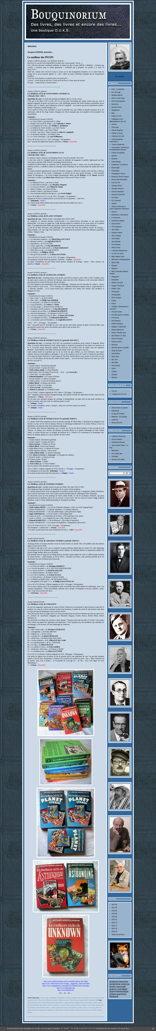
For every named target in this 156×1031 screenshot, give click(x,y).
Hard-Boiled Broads (118, 442)
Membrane (115, 450)
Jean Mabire (115, 238)
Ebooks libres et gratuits (119, 408)
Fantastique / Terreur (118, 173)
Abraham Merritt (116, 95)
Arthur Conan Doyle (118, 98)
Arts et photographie (118, 101)
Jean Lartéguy (116, 235)
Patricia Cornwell (117, 282)
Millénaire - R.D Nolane (119, 417)
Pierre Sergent (116, 297)
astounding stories (48, 1002)
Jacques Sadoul (116, 232)
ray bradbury (31, 1007)
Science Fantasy (117, 338)
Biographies (115, 110)
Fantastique (115, 171)
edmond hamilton (33, 1005)
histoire (113, 996)
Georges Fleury (116, 185)
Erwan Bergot (116, 162)
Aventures (114, 104)
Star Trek (114, 359)
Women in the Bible (117, 459)
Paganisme (115, 277)
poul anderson (72, 1007)
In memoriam (115, 217)
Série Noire (115, 356)
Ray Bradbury (116, 321)
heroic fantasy (97, 1010)
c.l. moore (62, 1005)
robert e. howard (80, 1005)
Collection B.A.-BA (117, 136)
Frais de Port (115, 182)
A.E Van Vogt (115, 92)
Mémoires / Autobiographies (120, 259)
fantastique (122, 991)
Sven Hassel (115, 365)
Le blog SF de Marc (118, 414)
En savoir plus (123, 1029)
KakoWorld (115, 411)
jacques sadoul (36, 1002)
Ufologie (114, 374)
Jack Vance (115, 229)
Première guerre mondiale (120, 315)
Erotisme (114, 158)
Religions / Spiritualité (118, 327)
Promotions (115, 318)
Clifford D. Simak (117, 133)
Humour (114, 212)
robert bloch (99, 1005)
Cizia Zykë (115, 127)
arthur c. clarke (51, 1007)
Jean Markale (115, 241)
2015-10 (114, 928)
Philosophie (115, 291)
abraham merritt (74, 1010)
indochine (123, 981)
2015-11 (114, 925)
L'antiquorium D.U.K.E (118, 394)
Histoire (114, 203)
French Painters (116, 439)
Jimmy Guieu (115, 247)
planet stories (69, 1002)
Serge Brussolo (116, 350)
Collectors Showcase (118, 436)
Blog (113, 113)
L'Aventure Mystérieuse (119, 250)
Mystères (114, 268)
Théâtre (114, 371)
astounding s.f (59, 1002)
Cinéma (114, 124)
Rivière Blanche (116, 423)
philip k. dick (82, 1007)
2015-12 (114, 922)
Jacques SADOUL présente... (40, 52)
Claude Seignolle (117, 130)
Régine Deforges (117, 323)
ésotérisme (114, 984)
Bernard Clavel (116, 107)
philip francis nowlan (61, 1010)
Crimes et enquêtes (117, 153)
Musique (114, 265)
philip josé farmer (61, 1007)
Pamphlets (115, 280)
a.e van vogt (91, 1007)
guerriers (122, 994)
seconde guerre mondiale (118, 988)
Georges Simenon (117, 188)
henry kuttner (70, 1005)
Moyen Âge (115, 262)
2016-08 (114, 911)
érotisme (113, 981)
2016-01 (114, 919)
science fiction (84, 1010)
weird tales (88, 1002)
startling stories (79, 1002)
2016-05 (114, 916)
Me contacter (120, 76)
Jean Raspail (115, 244)
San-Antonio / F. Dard (118, 336)
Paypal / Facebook (117, 285)
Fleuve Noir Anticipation (119, 179)
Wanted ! (114, 377)
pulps (29, 1002)
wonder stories (97, 1002)
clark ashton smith (45, 1005)
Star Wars (114, 362)
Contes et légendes (117, 144)
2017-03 (114, 907)
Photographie (115, 294)
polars (112, 994)
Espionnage (115, 167)
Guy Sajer (114, 197)
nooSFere (114, 420)
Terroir (113, 368)
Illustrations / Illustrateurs (119, 215)
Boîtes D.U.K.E (116, 116)
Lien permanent (79, 1000)
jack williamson (49, 1010)
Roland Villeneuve (117, 330)
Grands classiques (117, 191)
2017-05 (114, 904)
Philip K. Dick (115, 288)
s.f (91, 1010)
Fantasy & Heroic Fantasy (120, 176)
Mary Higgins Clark (117, 256)
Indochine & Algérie (117, 221)
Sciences (114, 345)
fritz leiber (55, 1005)
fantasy (29, 1012)
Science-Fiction (116, 341)
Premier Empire (116, 312)
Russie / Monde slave (118, 332)
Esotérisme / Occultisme (119, 164)
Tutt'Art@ (114, 456)
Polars (113, 303)
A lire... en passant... (118, 89)
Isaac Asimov (115, 223)
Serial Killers (115, 353)
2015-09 (114, 931)
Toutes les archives (117, 934)
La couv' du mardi (117, 253)
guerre (112, 991)
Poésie (113, 300)
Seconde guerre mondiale (120, 347)
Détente (114, 156)
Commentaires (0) (91, 1000)
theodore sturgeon (38, 1010)
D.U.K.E (114, 391)
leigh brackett (40, 1007)
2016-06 (114, 913)
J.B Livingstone (116, 226)
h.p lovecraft (91, 1005)
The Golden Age (116, 453)
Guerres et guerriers (118, 194)
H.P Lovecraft (116, 200)
